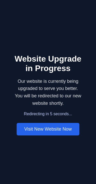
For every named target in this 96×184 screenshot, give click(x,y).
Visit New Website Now (48, 129)
